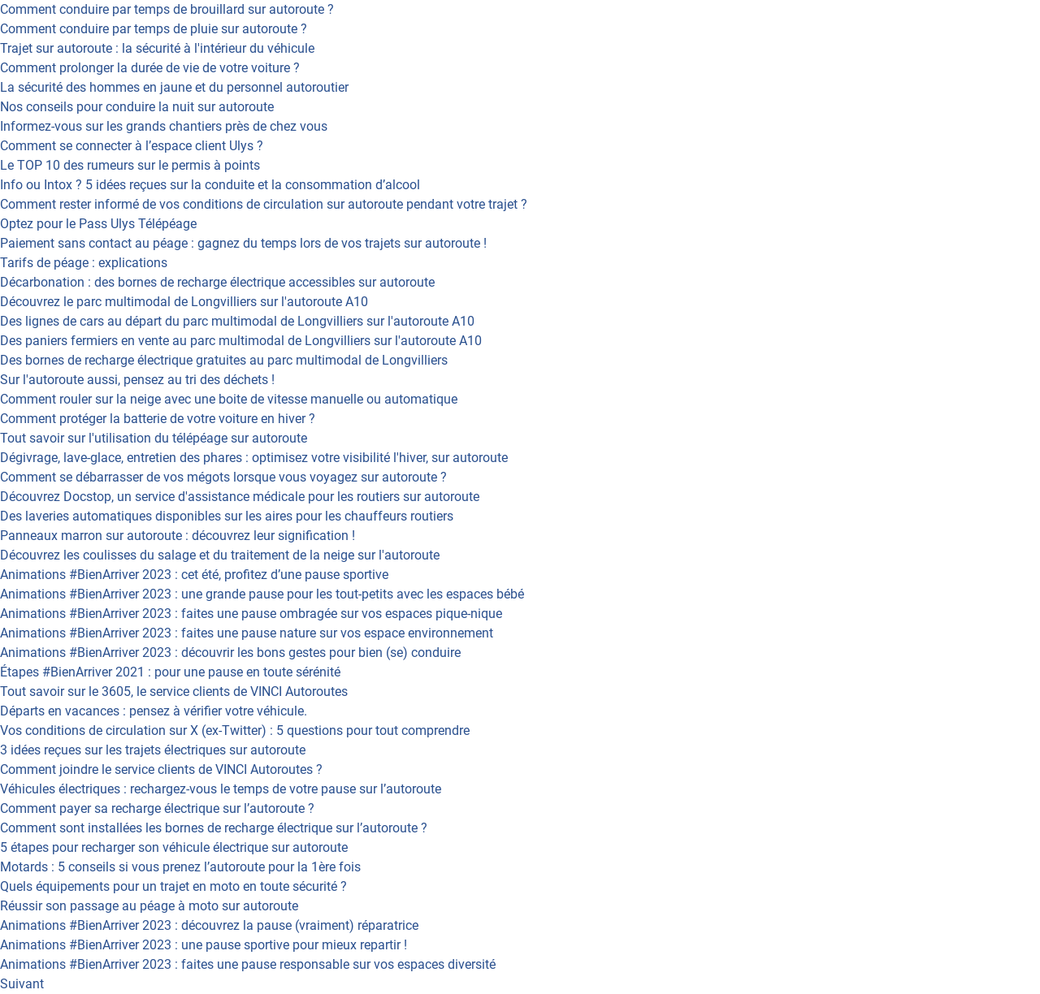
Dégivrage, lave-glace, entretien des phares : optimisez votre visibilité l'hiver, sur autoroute (254, 457)
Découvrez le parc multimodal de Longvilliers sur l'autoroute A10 (184, 301)
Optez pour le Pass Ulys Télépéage (98, 223)
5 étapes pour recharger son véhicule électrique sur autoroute (174, 847)
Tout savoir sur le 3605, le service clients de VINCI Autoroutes (174, 691)
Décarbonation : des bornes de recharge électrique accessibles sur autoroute (217, 282)
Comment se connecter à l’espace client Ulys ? (131, 145)
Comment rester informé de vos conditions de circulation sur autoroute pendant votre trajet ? (263, 204)
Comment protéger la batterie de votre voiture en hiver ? (157, 418)
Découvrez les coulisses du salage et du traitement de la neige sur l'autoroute (220, 555)
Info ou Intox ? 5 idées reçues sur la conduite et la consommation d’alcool (210, 184)
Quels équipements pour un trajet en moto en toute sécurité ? (173, 886)
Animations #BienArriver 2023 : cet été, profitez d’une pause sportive (194, 574)
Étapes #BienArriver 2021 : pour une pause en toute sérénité (170, 672)
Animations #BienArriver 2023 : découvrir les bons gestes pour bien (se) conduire (230, 652)
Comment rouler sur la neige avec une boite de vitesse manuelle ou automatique (228, 399)
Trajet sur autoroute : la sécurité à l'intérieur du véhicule (157, 48)
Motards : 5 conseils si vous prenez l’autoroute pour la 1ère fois (180, 867)
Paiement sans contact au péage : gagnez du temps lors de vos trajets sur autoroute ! (243, 243)
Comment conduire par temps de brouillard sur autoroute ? (167, 9)
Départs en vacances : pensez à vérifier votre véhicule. (153, 711)
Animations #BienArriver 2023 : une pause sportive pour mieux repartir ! (203, 945)
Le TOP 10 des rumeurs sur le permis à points (130, 165)
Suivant (22, 984)
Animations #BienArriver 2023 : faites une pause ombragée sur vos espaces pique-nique (251, 613)
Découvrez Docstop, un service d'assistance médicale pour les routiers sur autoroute (239, 496)
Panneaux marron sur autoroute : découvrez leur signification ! (177, 535)
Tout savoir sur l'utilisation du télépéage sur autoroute (153, 438)
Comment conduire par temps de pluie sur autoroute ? (153, 29)
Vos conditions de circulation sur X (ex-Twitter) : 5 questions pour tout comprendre (235, 730)
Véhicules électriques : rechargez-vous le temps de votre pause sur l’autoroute (220, 789)
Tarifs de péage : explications (83, 262)
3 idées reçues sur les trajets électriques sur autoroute (153, 750)
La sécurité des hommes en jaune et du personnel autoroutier (174, 87)
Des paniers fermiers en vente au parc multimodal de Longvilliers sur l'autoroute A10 (241, 340)
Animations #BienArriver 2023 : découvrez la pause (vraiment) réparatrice (209, 925)
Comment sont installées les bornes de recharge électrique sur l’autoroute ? (213, 828)
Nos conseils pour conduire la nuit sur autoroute (137, 107)
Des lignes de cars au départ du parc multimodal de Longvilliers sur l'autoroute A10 (237, 321)
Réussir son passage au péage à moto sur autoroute (149, 906)
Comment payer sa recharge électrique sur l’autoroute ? (157, 808)
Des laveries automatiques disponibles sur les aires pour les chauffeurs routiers (226, 516)
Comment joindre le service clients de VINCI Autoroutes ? (161, 769)
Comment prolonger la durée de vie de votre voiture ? (150, 68)
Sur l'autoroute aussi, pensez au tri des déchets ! (137, 379)
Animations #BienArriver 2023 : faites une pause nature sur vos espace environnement (246, 633)
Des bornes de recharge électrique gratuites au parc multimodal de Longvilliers (224, 360)
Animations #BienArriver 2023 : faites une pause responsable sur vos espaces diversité (248, 964)
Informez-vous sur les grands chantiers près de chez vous (163, 126)
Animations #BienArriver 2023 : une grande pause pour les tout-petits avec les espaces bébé (262, 594)
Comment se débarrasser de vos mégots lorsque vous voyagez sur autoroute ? (223, 477)
